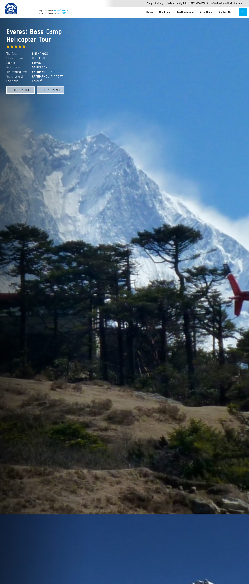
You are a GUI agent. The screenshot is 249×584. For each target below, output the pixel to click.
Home (149, 12)
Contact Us (225, 12)
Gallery (159, 3)
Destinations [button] (185, 12)
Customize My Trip (176, 3)
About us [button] (165, 12)
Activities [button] (206, 12)
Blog (149, 3)
